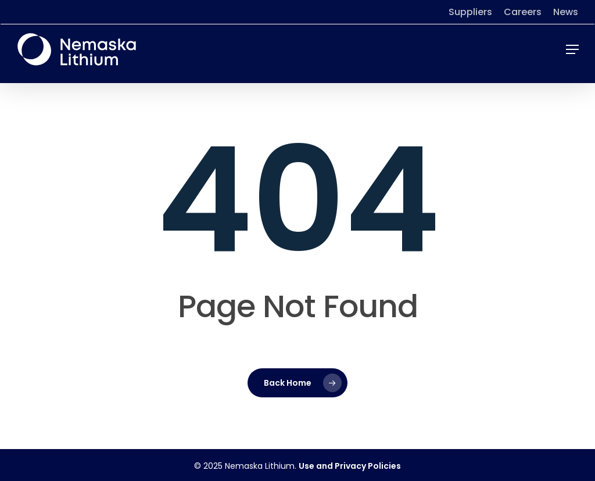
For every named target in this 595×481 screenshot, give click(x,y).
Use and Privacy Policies (350, 466)
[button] (572, 49)
